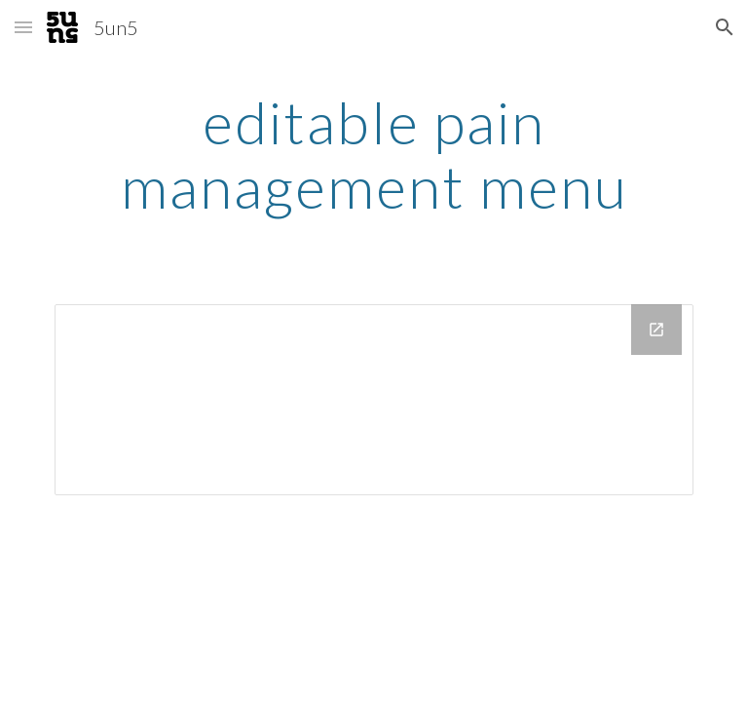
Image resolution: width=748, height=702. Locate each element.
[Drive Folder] (373, 399)
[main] (373, 154)
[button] (23, 27)
